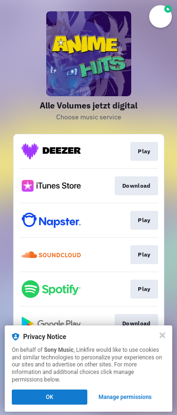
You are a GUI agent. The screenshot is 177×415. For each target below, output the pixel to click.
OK (49, 397)
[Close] (162, 335)
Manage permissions (125, 397)
